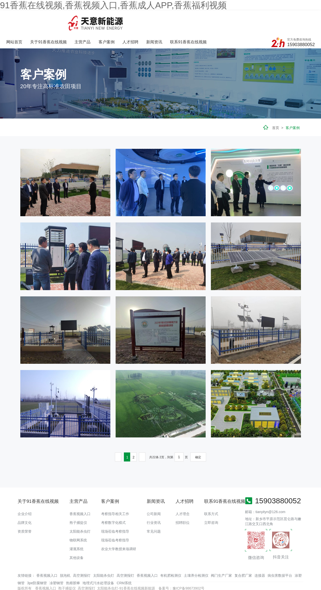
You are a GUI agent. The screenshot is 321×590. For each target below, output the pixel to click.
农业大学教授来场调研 (118, 529)
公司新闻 (154, 494)
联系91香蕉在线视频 (241, 19)
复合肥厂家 (243, 556)
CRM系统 (124, 563)
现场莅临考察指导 (115, 512)
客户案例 (160, 19)
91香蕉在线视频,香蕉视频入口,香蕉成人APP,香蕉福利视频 (113, 5)
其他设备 (76, 538)
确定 (198, 437)
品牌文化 (25, 503)
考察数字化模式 (113, 503)
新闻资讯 (208, 19)
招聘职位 (183, 503)
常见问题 (154, 512)
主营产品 (137, 19)
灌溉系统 (76, 529)
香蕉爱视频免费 (26, 579)
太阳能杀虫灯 (80, 512)
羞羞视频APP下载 (279, 579)
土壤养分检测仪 (196, 556)
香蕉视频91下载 (143, 579)
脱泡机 (65, 556)
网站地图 (7, 579)
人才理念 (183, 494)
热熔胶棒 (73, 563)
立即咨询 (211, 503)
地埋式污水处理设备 (98, 563)
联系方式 (211, 494)
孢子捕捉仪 (78, 503)
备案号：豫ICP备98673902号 (181, 569)
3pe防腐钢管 (37, 563)
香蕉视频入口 (80, 494)
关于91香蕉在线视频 (103, 19)
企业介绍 (25, 494)
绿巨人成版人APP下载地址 (109, 579)
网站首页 (69, 19)
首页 (275, 108)
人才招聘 (184, 19)
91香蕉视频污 (76, 579)
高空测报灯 (82, 556)
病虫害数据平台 (280, 556)
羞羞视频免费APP (214, 579)
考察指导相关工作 (115, 494)
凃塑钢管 (56, 563)
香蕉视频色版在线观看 (246, 579)
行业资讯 (154, 503)
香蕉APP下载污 (52, 579)
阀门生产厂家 (221, 556)
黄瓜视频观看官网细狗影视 (178, 579)
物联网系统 (78, 520)
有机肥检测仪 (170, 556)
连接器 (260, 556)
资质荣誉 (25, 512)
